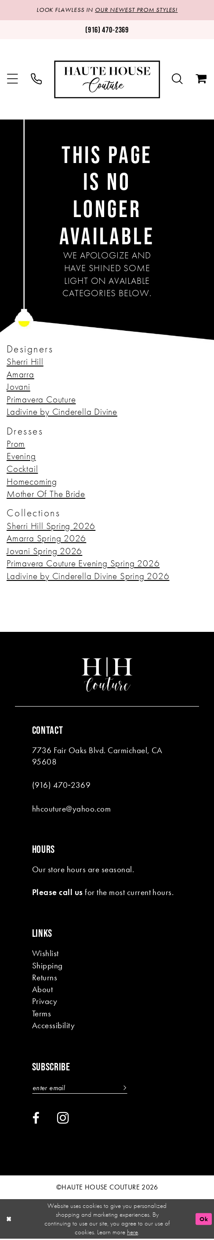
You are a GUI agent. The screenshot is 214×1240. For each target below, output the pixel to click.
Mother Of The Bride (46, 494)
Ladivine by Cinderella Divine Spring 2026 (88, 576)
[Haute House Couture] (107, 80)
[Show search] (177, 80)
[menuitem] (12, 80)
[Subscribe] (128, 1088)
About (42, 989)
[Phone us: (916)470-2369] (107, 30)
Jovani (18, 387)
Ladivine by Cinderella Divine (62, 412)
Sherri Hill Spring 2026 (51, 526)
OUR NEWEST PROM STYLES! (136, 10)
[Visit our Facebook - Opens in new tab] (35, 1119)
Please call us (57, 892)
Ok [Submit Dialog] (203, 1220)
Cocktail (22, 469)
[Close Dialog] (9, 1220)
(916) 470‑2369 (61, 785)
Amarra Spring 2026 (46, 538)
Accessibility (53, 1025)
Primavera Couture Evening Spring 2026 (83, 563)
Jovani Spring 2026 (44, 551)
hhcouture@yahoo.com (71, 808)
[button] (12, 80)
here (132, 1233)
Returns (44, 977)
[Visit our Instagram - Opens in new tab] (63, 1118)
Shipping (47, 965)
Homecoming (32, 482)
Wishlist (45, 953)
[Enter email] (82, 1088)
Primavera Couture (41, 400)
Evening (21, 456)
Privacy (44, 1001)
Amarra (20, 375)
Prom (16, 444)
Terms (41, 1013)
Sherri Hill (25, 362)
